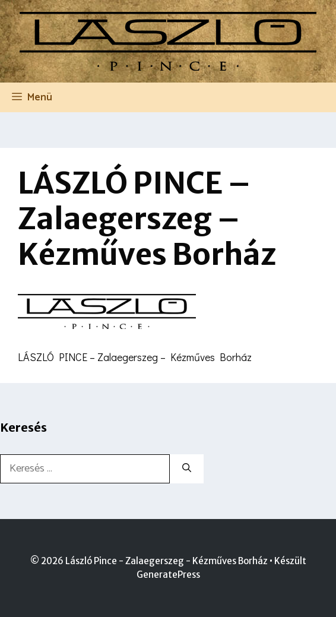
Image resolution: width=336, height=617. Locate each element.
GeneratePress (168, 574)
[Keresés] (187, 468)
